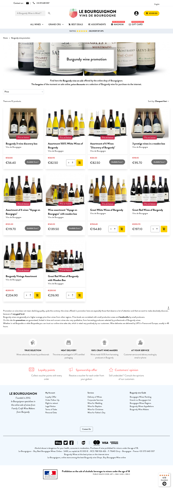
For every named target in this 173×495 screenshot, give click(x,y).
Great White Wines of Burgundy (106, 210)
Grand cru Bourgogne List (140, 400)
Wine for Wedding (95, 403)
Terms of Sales (51, 409)
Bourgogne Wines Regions (140, 403)
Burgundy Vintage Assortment (21, 276)
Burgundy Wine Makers (139, 409)
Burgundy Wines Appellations (142, 406)
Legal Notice (50, 406)
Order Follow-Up (52, 400)
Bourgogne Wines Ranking (140, 396)
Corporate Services (95, 400)
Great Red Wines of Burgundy (147, 210)
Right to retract (51, 403)
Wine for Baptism (95, 406)
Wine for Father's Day (96, 412)
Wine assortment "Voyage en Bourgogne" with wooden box (62, 212)
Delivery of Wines (95, 396)
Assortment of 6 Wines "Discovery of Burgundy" (102, 145)
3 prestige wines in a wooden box (148, 144)
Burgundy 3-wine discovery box (21, 144)
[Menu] (168, 474)
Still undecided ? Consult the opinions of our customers (126, 377)
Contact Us (86, 429)
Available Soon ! (32, 162)
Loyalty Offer (50, 396)
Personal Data (51, 412)
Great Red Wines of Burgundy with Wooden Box (63, 278)
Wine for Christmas (95, 409)
